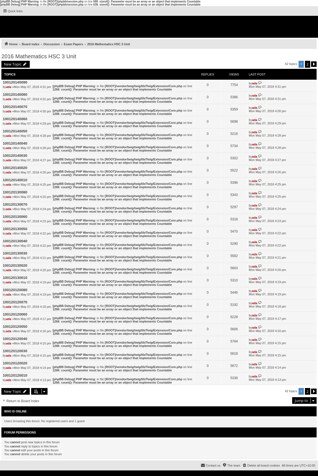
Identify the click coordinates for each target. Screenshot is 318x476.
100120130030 (15, 253)
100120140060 (15, 119)
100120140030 (15, 155)
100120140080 (15, 94)
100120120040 (15, 339)
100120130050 (15, 229)
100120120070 (15, 302)
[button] (314, 64)
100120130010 (15, 278)
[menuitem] (261, 465)
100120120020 (15, 363)
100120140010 (15, 180)
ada (8, 87)
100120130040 (15, 241)
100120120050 (15, 326)
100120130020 (15, 265)
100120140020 (15, 168)
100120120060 (15, 314)
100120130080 (15, 192)
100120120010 (15, 375)
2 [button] (308, 64)
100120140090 (15, 82)
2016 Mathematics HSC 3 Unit (38, 56)
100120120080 (15, 290)
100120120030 (15, 351)
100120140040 (15, 143)
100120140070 (15, 107)
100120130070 (15, 204)
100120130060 (15, 217)
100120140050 (15, 131)
